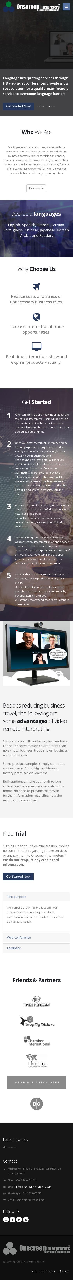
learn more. (48, 106)
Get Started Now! (18, 106)
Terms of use (48, 1271)
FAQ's (34, 1271)
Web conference (19, 937)
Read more (36, 188)
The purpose (16, 897)
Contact (64, 1271)
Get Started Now (18, 876)
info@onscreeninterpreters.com (33, 1186)
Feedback (14, 948)
